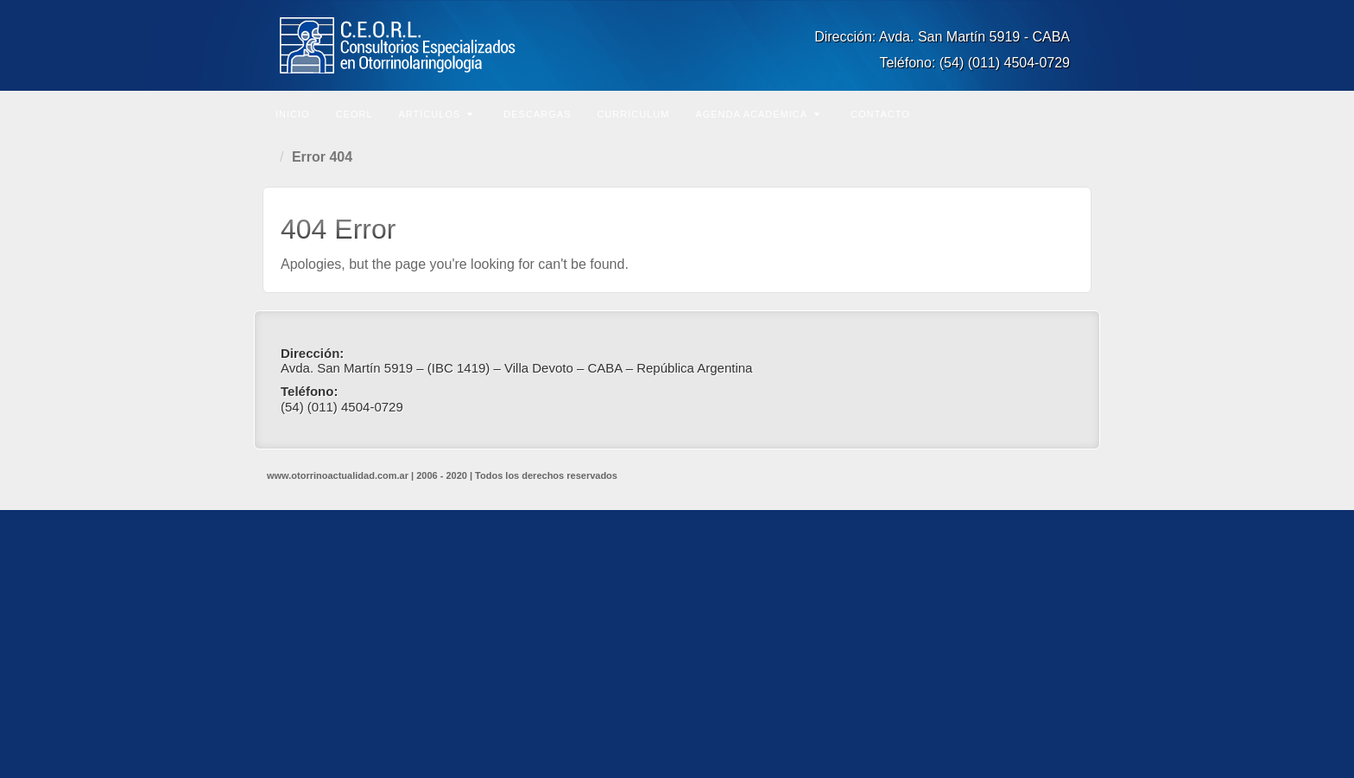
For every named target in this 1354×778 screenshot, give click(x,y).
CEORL (354, 114)
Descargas (537, 114)
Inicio (292, 114)
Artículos (436, 114)
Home (271, 157)
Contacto (880, 114)
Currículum (633, 114)
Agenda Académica (757, 114)
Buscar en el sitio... (1076, 112)
